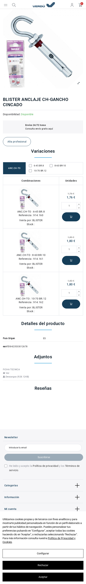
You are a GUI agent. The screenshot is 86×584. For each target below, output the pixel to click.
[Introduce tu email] (43, 447)
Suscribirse (44, 457)
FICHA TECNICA (11, 369)
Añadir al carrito (71, 216)
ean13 (6, 346)
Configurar (43, 553)
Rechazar (43, 565)
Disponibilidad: (11, 114)
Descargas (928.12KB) (16, 376)
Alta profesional (16, 141)
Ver (6, 373)
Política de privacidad (45, 465)
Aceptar (43, 576)
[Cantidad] (69, 205)
